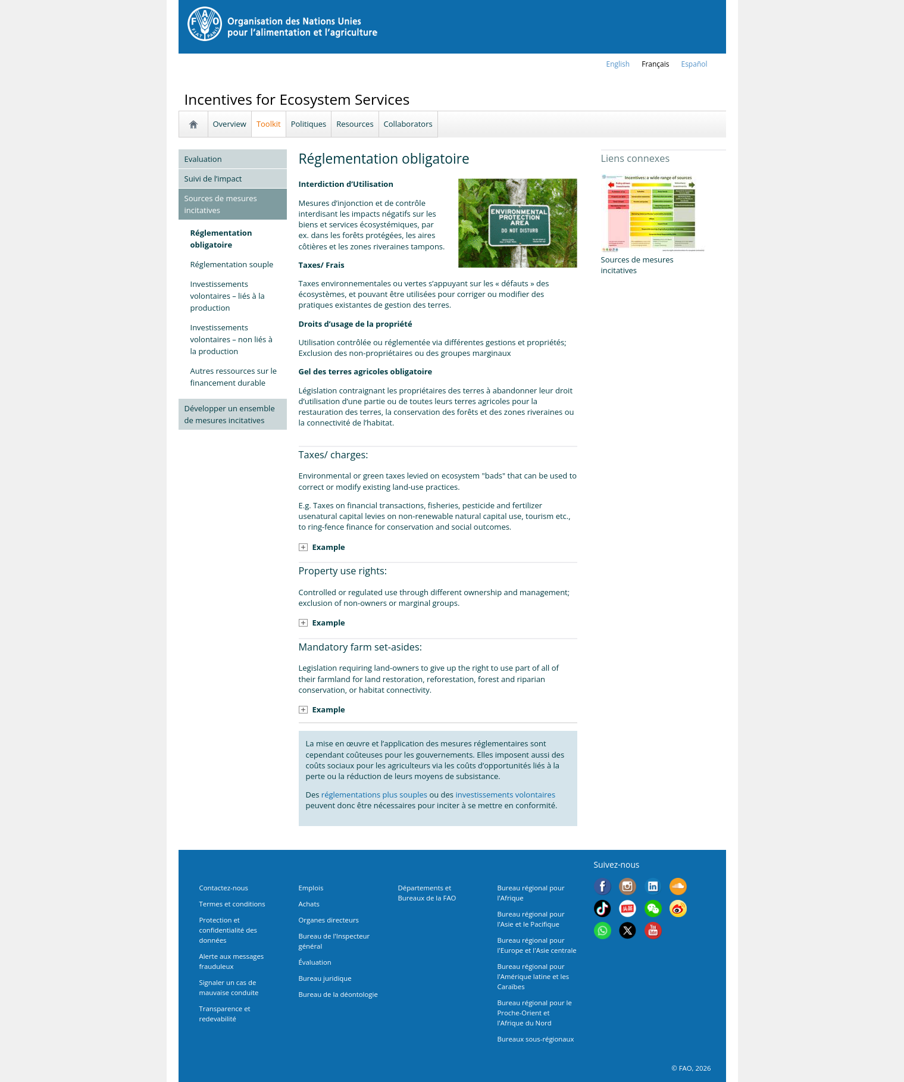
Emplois (311, 887)
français (655, 64)
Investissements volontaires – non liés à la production (231, 339)
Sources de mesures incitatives (220, 204)
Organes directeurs (329, 919)
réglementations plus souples (374, 794)
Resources (354, 123)
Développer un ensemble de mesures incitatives (229, 414)
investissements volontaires (504, 794)
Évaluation (315, 962)
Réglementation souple (232, 264)
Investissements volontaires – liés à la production (227, 296)
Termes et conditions (232, 903)
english (618, 64)
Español (694, 64)
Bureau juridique (325, 978)
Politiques (309, 123)
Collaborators (408, 123)
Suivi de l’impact (213, 178)
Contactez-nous (223, 887)
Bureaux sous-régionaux (536, 1038)
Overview (229, 123)
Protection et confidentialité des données (228, 930)
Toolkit (269, 123)
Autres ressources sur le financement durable (233, 376)
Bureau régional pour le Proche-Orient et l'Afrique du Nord (535, 1012)
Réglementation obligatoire (221, 238)
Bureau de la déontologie (338, 994)
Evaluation (203, 159)
